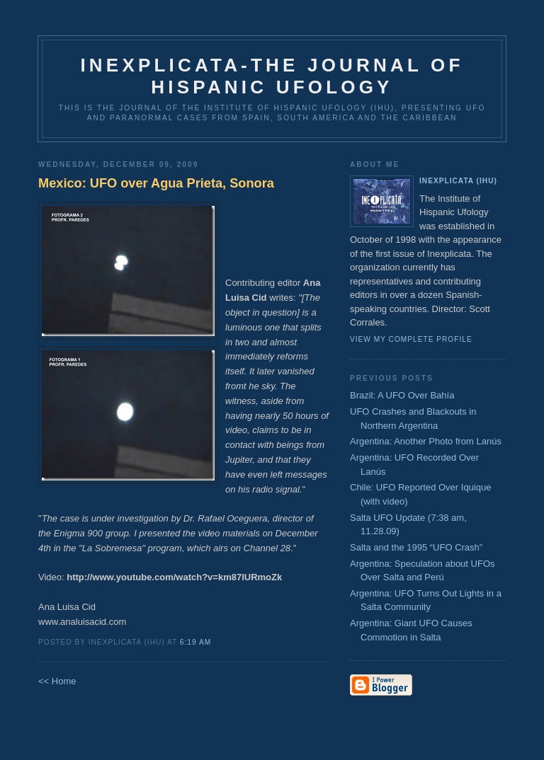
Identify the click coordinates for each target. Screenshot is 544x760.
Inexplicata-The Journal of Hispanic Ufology (271, 76)
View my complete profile (411, 339)
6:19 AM (195, 642)
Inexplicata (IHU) (458, 181)
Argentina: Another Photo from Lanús (426, 441)
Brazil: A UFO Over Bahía (402, 395)
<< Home (57, 681)
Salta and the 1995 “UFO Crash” (416, 547)
